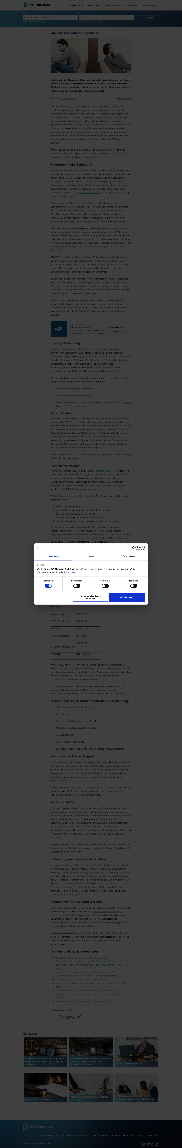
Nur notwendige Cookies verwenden (90, 597)
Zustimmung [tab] (53, 556)
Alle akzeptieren (127, 597)
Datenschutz (70, 572)
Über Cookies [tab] (129, 556)
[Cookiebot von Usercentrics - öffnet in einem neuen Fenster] (134, 548)
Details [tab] (91, 556)
